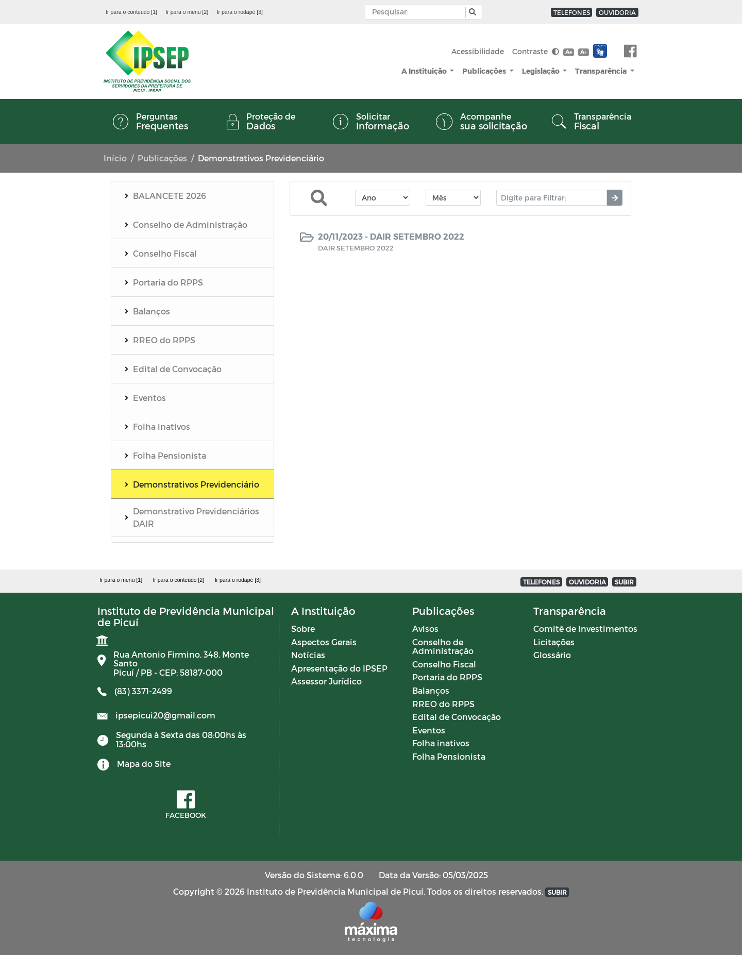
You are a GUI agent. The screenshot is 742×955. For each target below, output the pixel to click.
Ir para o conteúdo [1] (131, 12)
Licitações (554, 642)
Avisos (425, 628)
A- (583, 51)
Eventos (428, 730)
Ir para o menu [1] (120, 580)
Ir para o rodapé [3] (240, 12)
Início (115, 158)
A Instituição (424, 70)
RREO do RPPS (443, 704)
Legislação (541, 70)
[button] (471, 12)
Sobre (303, 628)
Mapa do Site (144, 763)
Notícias (308, 655)
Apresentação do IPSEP (339, 668)
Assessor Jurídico (326, 681)
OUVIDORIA (617, 12)
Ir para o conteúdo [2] (178, 580)
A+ (568, 51)
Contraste (535, 51)
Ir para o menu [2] (186, 12)
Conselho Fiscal (444, 664)
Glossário (552, 655)
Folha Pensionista (448, 756)
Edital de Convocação (456, 717)
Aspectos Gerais (324, 642)
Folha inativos (440, 743)
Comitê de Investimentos (585, 628)
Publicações (485, 70)
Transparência (601, 70)
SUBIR (624, 581)
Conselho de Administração (443, 646)
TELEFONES (571, 12)
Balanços (430, 690)
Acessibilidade (477, 51)
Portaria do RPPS (447, 677)
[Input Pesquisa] (417, 12)
